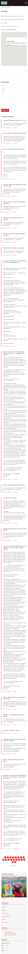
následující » (14, 865)
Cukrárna (3, 910)
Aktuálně (3, 898)
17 (21, 859)
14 (13, 859)
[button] (19, 47)
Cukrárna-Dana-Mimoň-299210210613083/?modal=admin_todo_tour (10, 933)
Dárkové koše (4, 913)
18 (24, 859)
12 (8, 859)
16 (19, 859)
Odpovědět (15, 127)
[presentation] (12, 105)
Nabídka (3, 919)
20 (15, 862)
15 (16, 859)
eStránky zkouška (5, 916)
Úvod (2, 7)
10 (3, 859)
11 (6, 859)
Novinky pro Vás (5, 922)
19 (12, 862)
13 (11, 859)
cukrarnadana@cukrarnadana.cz (11, 26)
